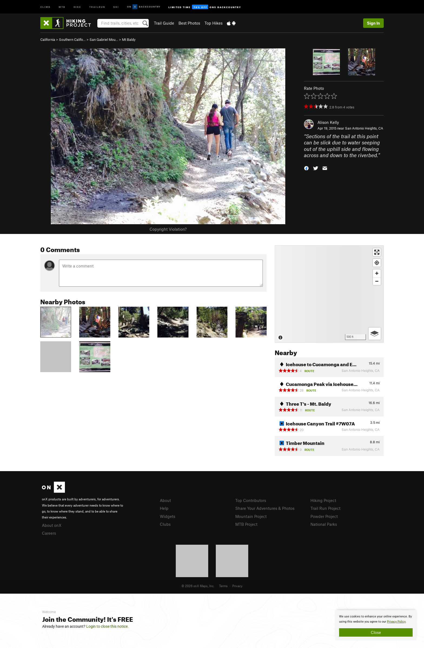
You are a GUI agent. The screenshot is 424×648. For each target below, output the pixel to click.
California (47, 39)
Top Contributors (250, 500)
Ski (116, 6)
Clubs (165, 524)
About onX (51, 525)
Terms (223, 586)
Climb (45, 6)
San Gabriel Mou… (104, 39)
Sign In (373, 23)
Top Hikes (213, 23)
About (165, 500)
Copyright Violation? (168, 229)
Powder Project (324, 516)
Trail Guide (164, 23)
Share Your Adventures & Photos (264, 508)
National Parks (323, 524)
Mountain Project (251, 516)
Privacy (237, 586)
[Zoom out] (377, 281)
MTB (62, 6)
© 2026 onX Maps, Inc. (197, 586)
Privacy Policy (396, 621)
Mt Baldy (128, 39)
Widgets (167, 516)
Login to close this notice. (107, 626)
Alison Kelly (328, 122)
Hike (77, 6)
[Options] (375, 334)
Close (376, 632)
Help (164, 508)
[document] (376, 625)
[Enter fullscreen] (377, 252)
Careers (49, 533)
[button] (306, 168)
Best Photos (189, 23)
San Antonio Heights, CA (364, 128)
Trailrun (97, 6)
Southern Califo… (72, 39)
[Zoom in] (377, 273)
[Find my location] (377, 263)
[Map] (329, 294)
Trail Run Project (325, 508)
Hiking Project (323, 500)
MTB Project (246, 524)
